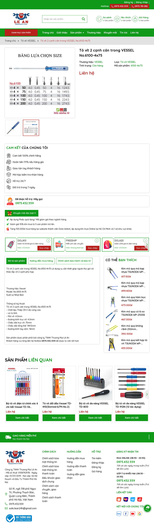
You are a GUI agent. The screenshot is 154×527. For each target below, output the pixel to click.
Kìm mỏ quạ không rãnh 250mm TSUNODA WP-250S (132, 327)
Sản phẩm (76, 32)
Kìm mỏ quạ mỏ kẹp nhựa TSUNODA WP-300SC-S (132, 270)
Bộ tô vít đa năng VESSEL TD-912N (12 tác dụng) (130, 405)
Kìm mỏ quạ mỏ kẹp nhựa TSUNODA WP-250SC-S (132, 284)
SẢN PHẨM (28, 360)
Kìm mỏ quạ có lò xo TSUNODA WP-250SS (133, 313)
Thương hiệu (94, 32)
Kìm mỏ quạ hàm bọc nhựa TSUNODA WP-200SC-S (133, 299)
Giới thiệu (62, 32)
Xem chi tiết (22, 417)
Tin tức (124, 32)
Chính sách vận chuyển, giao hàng (50, 489)
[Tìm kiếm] (83, 19)
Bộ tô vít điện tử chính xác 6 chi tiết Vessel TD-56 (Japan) (22, 405)
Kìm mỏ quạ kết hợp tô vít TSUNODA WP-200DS (134, 342)
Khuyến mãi (110, 32)
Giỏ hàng (97, 471)
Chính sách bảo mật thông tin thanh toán (50, 470)
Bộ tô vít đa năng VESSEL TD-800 (94, 405)
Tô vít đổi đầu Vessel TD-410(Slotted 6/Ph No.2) (57, 405)
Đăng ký (128, 2)
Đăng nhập (142, 2)
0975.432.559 (119, 6)
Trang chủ (48, 32)
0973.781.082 (140, 6)
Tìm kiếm (96, 458)
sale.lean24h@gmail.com (23, 508)
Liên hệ (134, 32)
